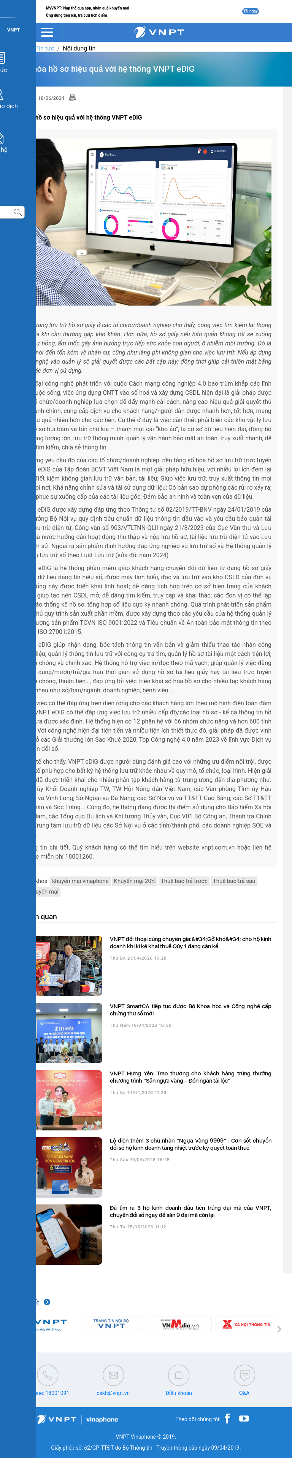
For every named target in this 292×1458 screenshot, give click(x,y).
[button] (13, 1329)
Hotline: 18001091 (47, 1393)
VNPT (19, 48)
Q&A (244, 1393)
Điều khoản (178, 1393)
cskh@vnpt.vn (113, 1393)
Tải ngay (250, 11)
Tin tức (44, 48)
